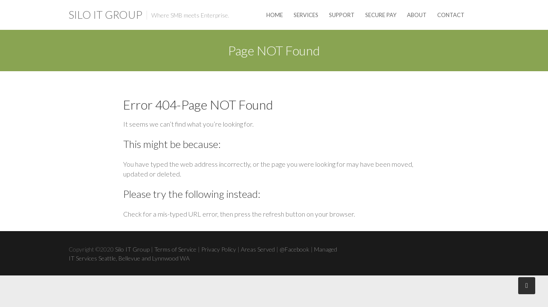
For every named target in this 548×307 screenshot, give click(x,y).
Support (342, 15)
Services (306, 15)
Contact (450, 15)
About (417, 15)
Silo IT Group (105, 14)
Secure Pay (380, 15)
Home (274, 15)
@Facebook (294, 249)
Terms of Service (175, 249)
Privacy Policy (218, 249)
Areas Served (258, 249)
